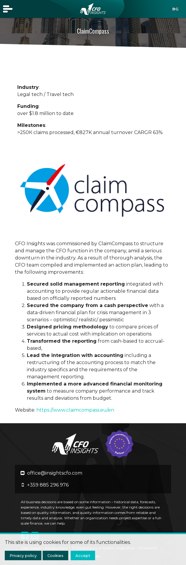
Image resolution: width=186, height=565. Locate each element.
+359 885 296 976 (48, 485)
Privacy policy (23, 555)
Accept (82, 555)
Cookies (55, 555)
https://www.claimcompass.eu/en (75, 410)
